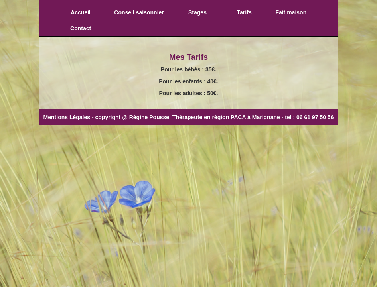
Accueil (81, 12)
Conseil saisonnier (139, 12)
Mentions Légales (66, 117)
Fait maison (290, 12)
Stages (197, 12)
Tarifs (244, 12)
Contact (80, 28)
